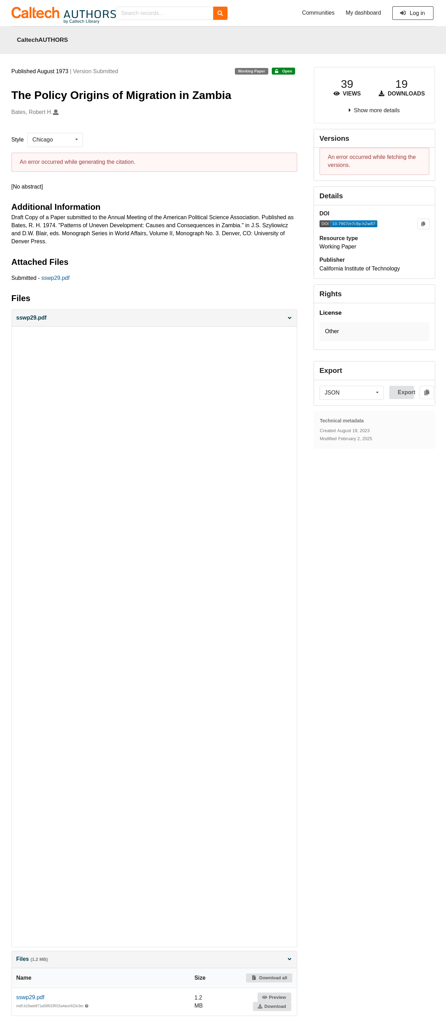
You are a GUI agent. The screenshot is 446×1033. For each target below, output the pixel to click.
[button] (154, 318)
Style (17, 140)
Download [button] (271, 1006)
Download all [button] (269, 977)
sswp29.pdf (55, 278)
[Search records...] (164, 13)
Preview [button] (274, 997)
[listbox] (55, 140)
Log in (412, 13)
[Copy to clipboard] (423, 224)
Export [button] (406, 392)
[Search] (220, 13)
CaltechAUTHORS (42, 39)
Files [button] (154, 959)
